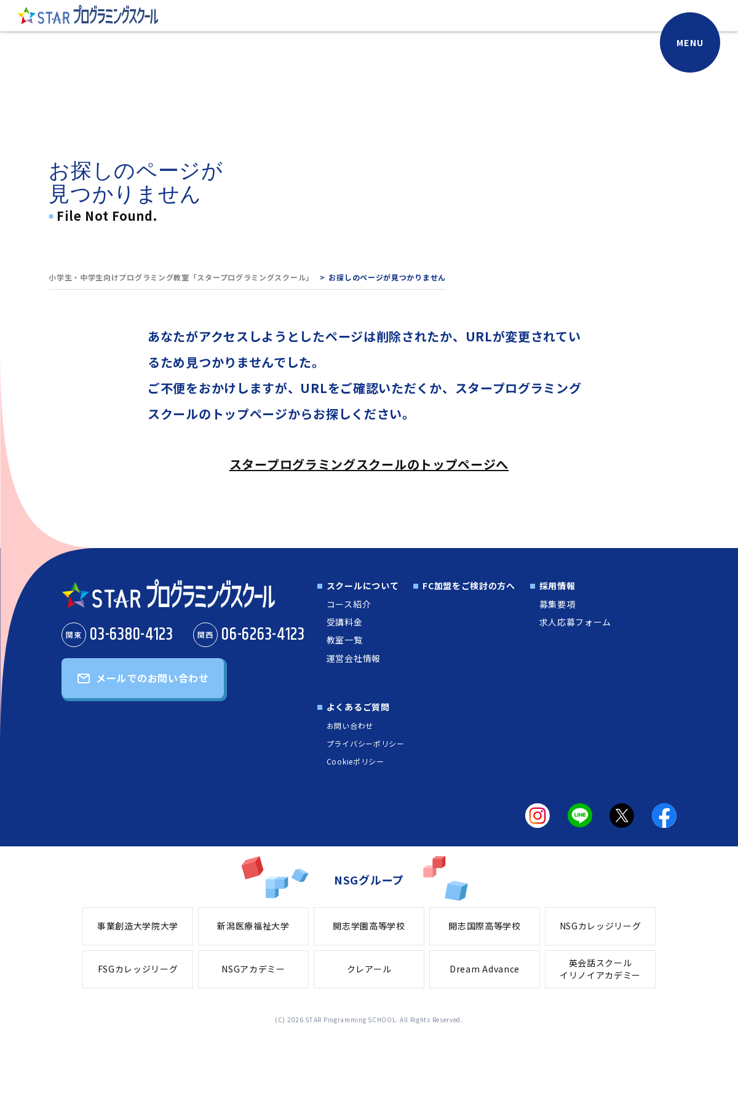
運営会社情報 (354, 658)
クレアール (369, 969)
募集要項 (557, 604)
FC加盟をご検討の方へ (469, 585)
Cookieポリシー (355, 761)
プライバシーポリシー (366, 743)
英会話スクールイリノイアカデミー (600, 968)
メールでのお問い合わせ (152, 677)
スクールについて (363, 585)
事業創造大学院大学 (137, 926)
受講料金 (345, 622)
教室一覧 (345, 640)
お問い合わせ (350, 725)
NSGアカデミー (253, 969)
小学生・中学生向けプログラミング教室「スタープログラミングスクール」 (181, 277)
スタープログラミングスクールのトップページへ (369, 464)
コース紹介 (349, 604)
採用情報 (557, 585)
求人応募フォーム (575, 622)
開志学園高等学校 (369, 926)
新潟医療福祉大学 (253, 926)
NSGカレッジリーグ (600, 926)
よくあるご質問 (358, 707)
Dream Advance (485, 969)
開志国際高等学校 (484, 926)
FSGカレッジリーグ (138, 969)
